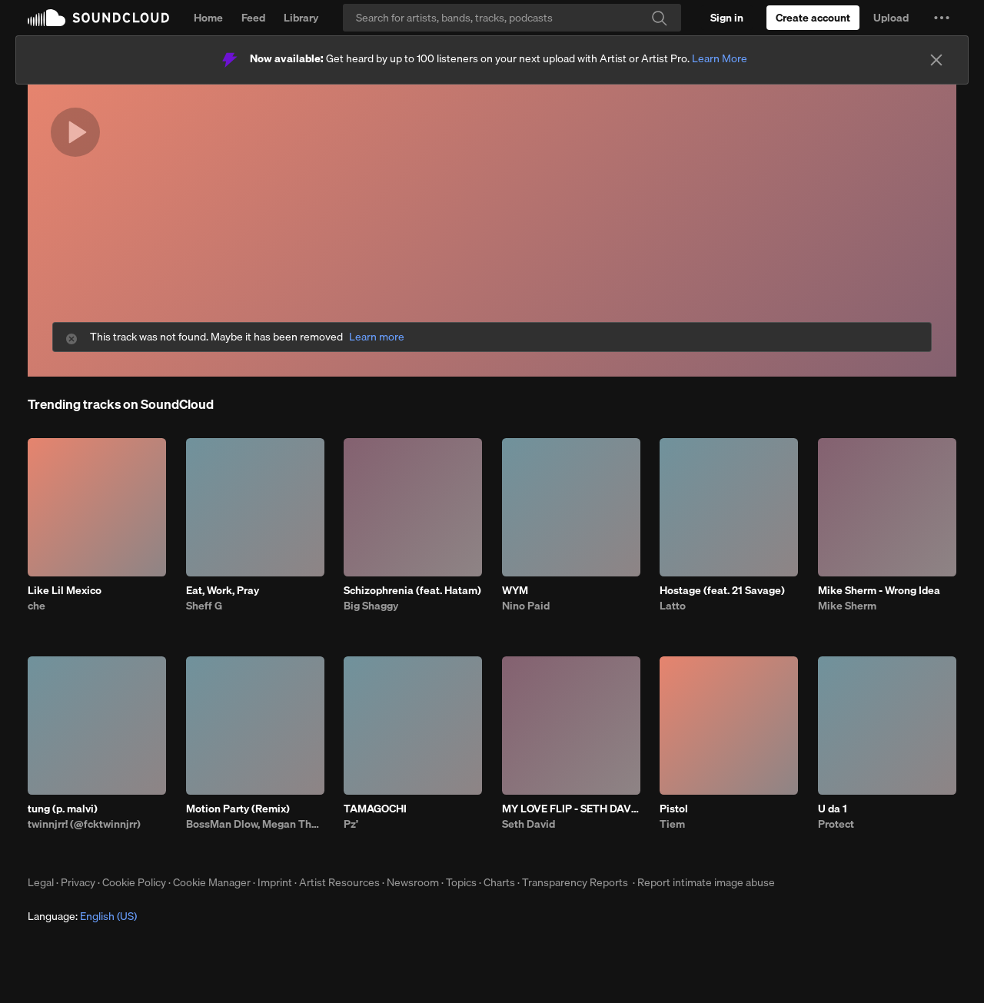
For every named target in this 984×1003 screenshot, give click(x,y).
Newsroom (413, 882)
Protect (836, 824)
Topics (461, 882)
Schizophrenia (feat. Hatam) (412, 590)
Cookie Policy (134, 882)
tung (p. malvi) (63, 808)
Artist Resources (339, 882)
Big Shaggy (371, 605)
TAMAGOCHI (375, 808)
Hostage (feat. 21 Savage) (722, 590)
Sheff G (204, 605)
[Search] (512, 18)
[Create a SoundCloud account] (812, 17)
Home (208, 17)
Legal (41, 882)
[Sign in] (727, 17)
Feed (253, 17)
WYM (515, 590)
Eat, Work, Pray (222, 590)
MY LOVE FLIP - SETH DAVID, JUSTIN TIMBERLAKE (571, 808)
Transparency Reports (575, 882)
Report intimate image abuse (706, 882)
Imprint (275, 882)
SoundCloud (98, 17)
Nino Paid (526, 605)
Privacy (78, 882)
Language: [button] (82, 916)
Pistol (674, 808)
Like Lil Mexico (64, 590)
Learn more (376, 337)
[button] (941, 17)
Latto (673, 605)
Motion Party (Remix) (238, 808)
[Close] (936, 59)
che (36, 605)
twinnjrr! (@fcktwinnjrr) (84, 824)
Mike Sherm (847, 605)
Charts (499, 882)
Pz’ (351, 824)
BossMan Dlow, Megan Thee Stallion (255, 824)
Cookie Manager (212, 882)
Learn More (719, 58)
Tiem (672, 824)
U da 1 (832, 808)
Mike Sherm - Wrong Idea (879, 590)
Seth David (528, 824)
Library (301, 17)
